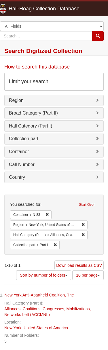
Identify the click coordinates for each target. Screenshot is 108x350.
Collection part (23, 138)
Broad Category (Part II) (33, 113)
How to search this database (37, 67)
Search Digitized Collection (43, 50)
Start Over (87, 205)
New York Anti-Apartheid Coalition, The (39, 295)
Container (19, 151)
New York (12, 328)
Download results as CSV (79, 265)
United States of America (46, 328)
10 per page (88, 275)
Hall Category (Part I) (30, 125)
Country (17, 177)
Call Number (22, 164)
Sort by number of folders (43, 275)
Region (16, 100)
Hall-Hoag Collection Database (26, 9)
